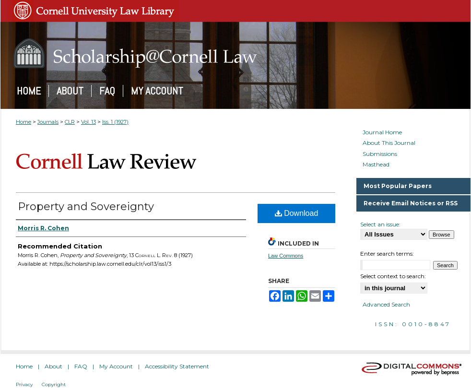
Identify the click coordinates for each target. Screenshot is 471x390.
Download (296, 213)
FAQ (80, 366)
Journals (48, 121)
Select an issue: (380, 224)
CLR (70, 121)
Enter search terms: (387, 253)
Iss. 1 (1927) (115, 121)
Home (23, 121)
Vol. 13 (88, 121)
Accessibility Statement (177, 366)
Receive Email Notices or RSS (411, 203)
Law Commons (285, 256)
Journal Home (382, 132)
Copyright (54, 384)
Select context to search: (393, 276)
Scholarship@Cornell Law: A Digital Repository (235, 53)
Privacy (24, 384)
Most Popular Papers (398, 185)
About (53, 366)
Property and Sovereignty (86, 206)
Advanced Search (386, 304)
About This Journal (389, 143)
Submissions (380, 154)
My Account (116, 366)
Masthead (376, 164)
